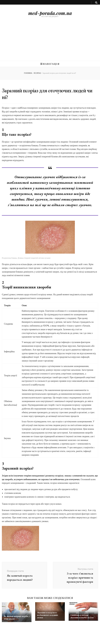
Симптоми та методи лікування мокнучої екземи (82, 616)
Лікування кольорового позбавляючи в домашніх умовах (47, 615)
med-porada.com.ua (50, 13)
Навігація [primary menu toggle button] (50, 64)
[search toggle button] (96, 2)
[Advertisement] (50, 42)
